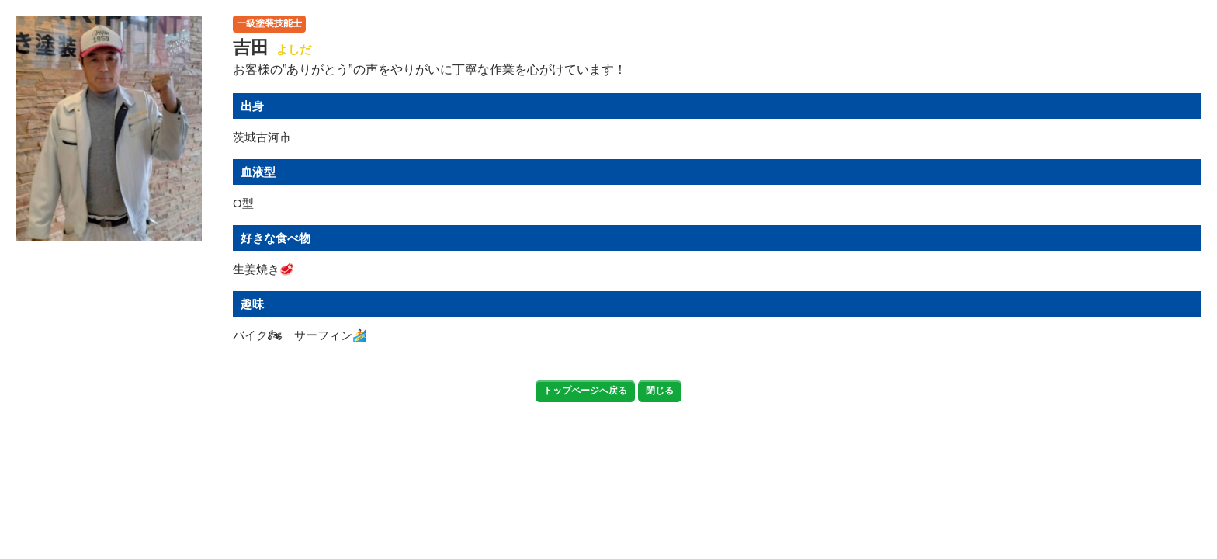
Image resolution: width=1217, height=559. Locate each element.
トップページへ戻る (585, 390)
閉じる (660, 390)
